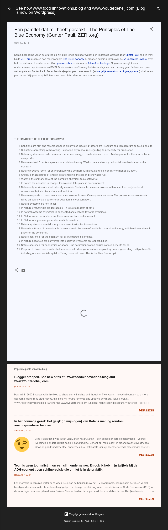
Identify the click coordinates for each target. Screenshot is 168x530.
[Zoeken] (158, 9)
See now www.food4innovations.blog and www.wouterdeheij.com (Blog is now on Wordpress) (80, 10)
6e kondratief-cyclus (135, 59)
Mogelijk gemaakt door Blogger (84, 514)
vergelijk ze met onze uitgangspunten (118, 71)
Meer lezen (146, 410)
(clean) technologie (99, 63)
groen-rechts (64, 63)
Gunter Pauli (132, 54)
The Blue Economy (73, 59)
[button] (152, 29)
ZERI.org (25, 59)
